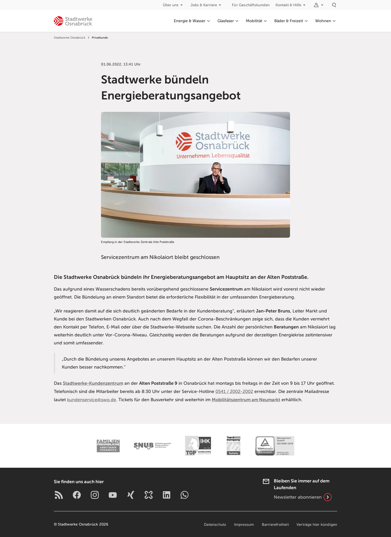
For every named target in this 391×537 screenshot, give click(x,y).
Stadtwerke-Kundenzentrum (93, 383)
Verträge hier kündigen (316, 524)
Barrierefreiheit (274, 524)
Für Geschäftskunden (251, 5)
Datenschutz (214, 524)
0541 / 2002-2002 (234, 391)
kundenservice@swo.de (91, 399)
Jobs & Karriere (207, 5)
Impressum (244, 524)
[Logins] (319, 5)
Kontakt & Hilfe (291, 5)
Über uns (174, 5)
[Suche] (334, 5)
